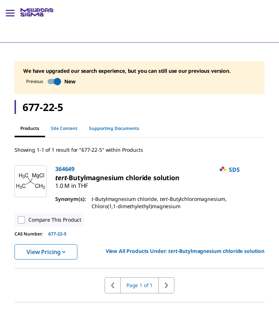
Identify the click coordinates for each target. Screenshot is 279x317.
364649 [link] (64, 169)
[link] (117, 177)
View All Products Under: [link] (185, 250)
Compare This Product (48, 220)
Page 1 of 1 (139, 285)
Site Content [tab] (64, 128)
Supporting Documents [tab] (114, 128)
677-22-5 (57, 234)
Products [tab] (30, 131)
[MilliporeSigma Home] (36, 12)
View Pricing (46, 252)
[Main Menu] (10, 12)
